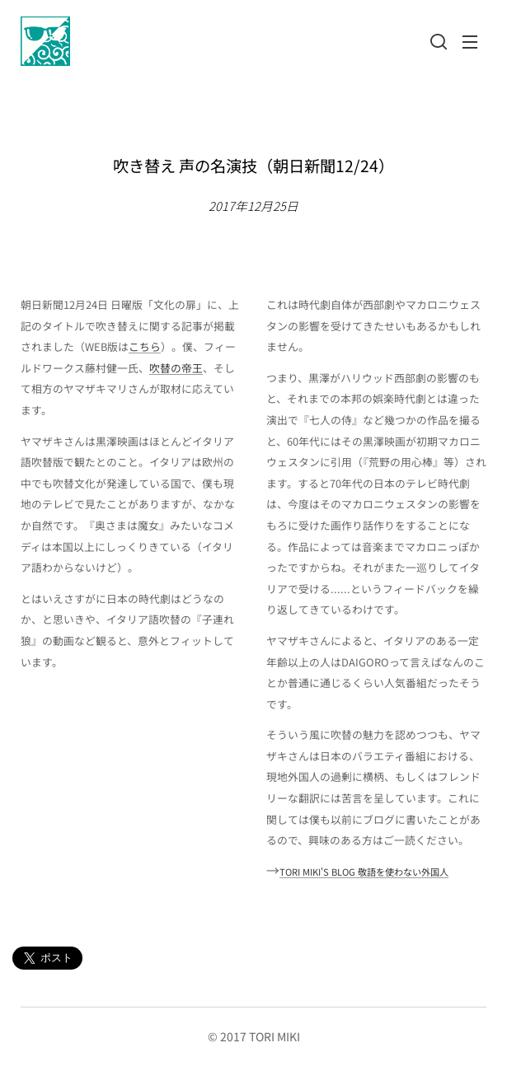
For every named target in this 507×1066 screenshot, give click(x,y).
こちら (145, 346)
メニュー (469, 42)
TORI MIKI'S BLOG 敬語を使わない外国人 (363, 871)
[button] (436, 41)
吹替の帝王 (176, 368)
